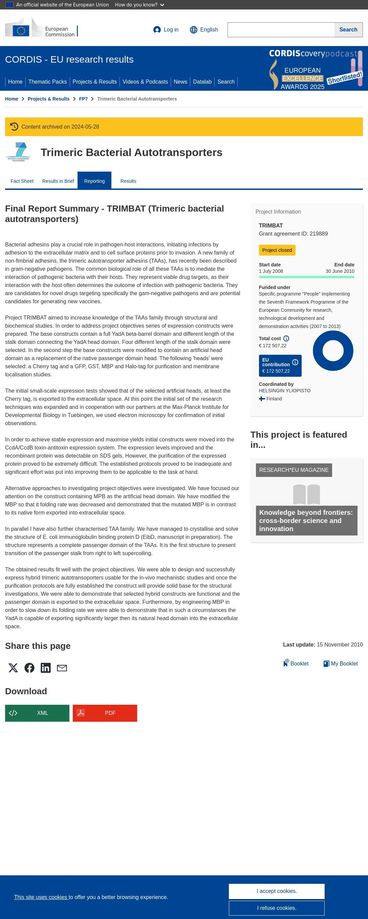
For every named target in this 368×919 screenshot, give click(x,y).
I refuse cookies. (277, 908)
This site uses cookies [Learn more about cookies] (41, 897)
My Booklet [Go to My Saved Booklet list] (341, 663)
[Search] (348, 29)
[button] (203, 30)
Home (15, 82)
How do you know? (140, 4)
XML (42, 713)
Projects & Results (95, 82)
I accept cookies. (277, 891)
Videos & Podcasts (145, 82)
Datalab (202, 82)
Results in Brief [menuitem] (58, 181)
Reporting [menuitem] (94, 181)
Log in (166, 30)
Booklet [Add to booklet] (296, 662)
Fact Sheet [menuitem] (22, 181)
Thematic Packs (47, 82)
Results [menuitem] (128, 181)
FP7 (83, 99)
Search (226, 82)
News (180, 82)
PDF (110, 713)
